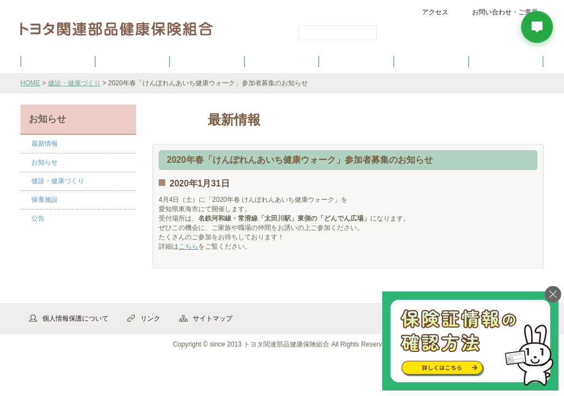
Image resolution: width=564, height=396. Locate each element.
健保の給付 (207, 61)
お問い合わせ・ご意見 (505, 12)
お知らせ (44, 162)
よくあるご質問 (506, 61)
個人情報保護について (75, 318)
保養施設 (431, 61)
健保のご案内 (58, 61)
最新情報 (44, 143)
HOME (30, 83)
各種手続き (356, 61)
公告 (38, 218)
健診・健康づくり (282, 61)
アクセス (435, 12)
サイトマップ (212, 318)
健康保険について (132, 61)
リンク (150, 318)
